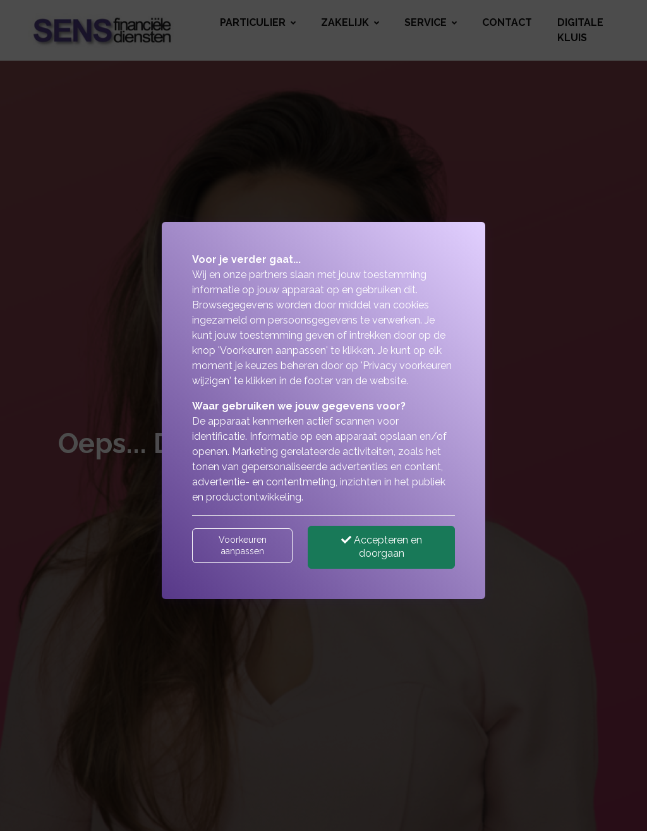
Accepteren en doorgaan (381, 546)
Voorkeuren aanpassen (243, 545)
